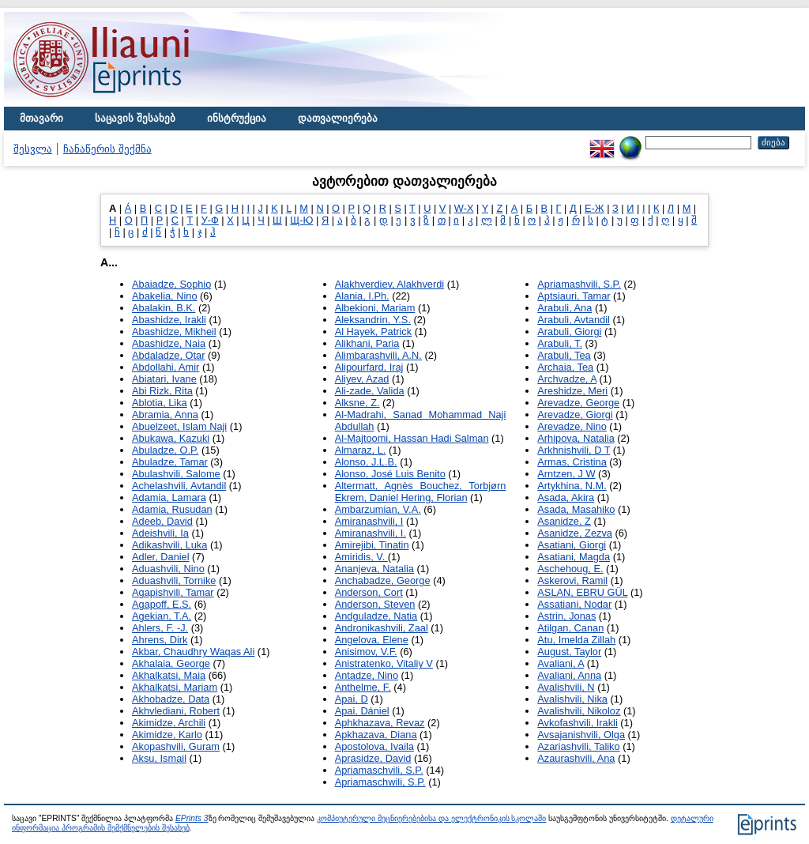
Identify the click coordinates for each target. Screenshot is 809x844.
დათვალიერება (338, 118)
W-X (464, 208)
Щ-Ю (301, 220)
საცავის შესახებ (135, 118)
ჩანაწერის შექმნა (107, 149)
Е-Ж (594, 208)
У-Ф (210, 220)
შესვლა (32, 149)
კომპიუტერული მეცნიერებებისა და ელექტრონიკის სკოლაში (431, 818)
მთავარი (41, 118)
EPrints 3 (192, 818)
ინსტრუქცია (236, 118)
